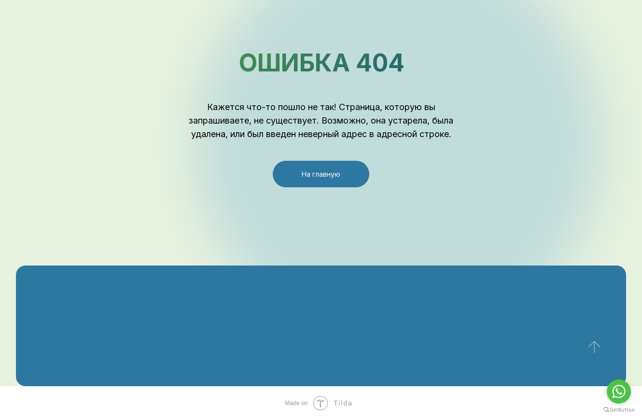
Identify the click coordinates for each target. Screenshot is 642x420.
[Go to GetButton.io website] (618, 410)
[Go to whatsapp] (619, 391)
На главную (321, 174)
